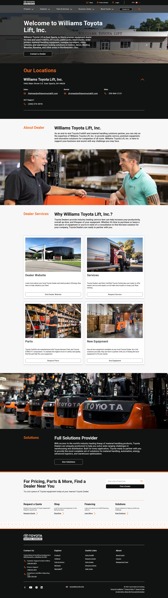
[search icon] (141, 481)
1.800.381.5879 (32, 563)
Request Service (115, 294)
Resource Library (85, 9)
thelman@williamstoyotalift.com (43, 93)
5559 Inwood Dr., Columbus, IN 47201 (35, 557)
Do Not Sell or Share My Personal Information (130, 592)
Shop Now (57, 513)
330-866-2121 (115, 93)
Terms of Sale (140, 589)
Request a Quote (33, 504)
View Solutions (120, 513)
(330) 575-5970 (35, 104)
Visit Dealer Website (53, 294)
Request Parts (53, 361)
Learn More (89, 513)
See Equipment (115, 361)
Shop (91, 2)
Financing (90, 504)
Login (117, 2)
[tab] (32, 9)
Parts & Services (62, 9)
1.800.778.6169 (32, 576)
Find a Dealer (103, 2)
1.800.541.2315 (32, 570)
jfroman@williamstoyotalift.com (83, 93)
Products (27, 9)
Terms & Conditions (117, 589)
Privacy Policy (129, 589)
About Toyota (106, 9)
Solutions (43, 9)
